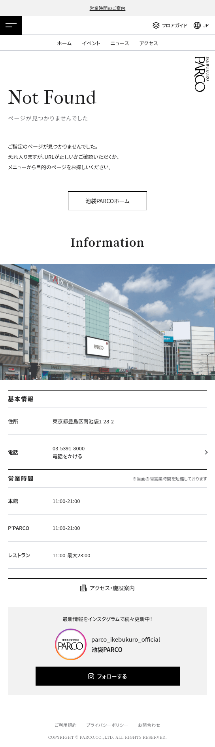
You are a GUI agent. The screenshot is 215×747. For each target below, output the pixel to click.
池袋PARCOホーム (107, 201)
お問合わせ (149, 725)
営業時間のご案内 (108, 8)
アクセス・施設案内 (112, 588)
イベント (91, 43)
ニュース (120, 43)
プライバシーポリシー (107, 725)
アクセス (149, 43)
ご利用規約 (66, 725)
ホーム (64, 43)
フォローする (112, 676)
